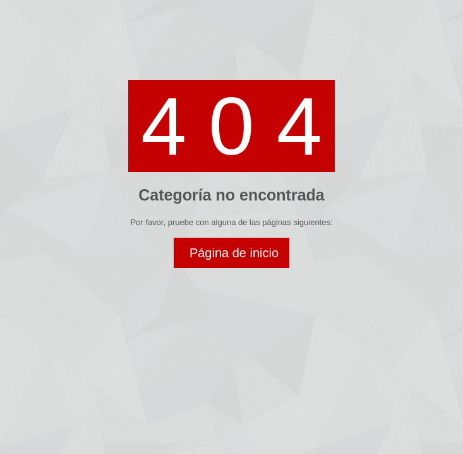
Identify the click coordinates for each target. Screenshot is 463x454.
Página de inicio (234, 253)
